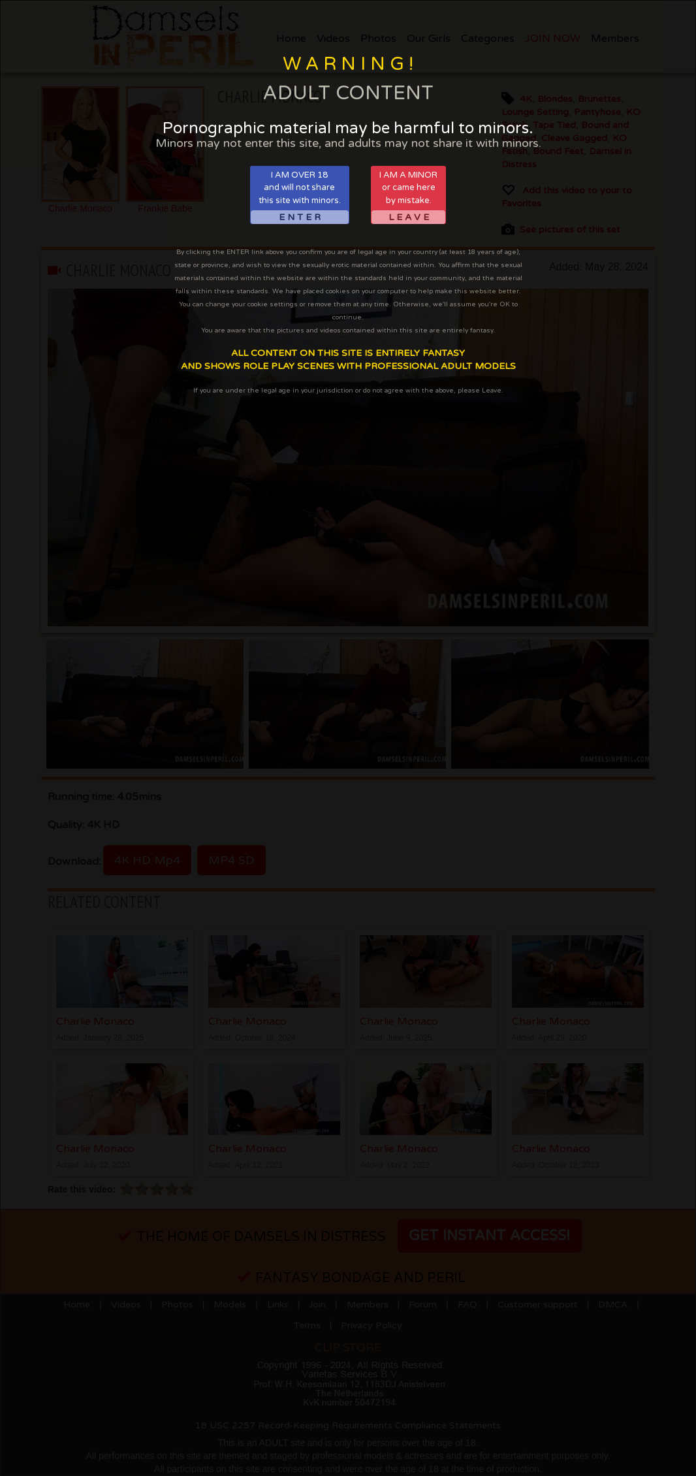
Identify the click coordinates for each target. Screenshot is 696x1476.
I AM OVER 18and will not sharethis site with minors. (300, 197)
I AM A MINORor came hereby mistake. (408, 197)
